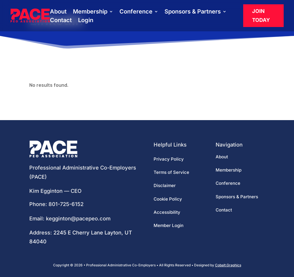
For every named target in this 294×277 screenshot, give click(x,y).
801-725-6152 (66, 204)
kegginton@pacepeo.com (78, 218)
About (58, 12)
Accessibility (167, 212)
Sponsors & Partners (193, 12)
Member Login (168, 225)
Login (85, 21)
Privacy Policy (169, 159)
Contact (61, 21)
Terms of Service (171, 172)
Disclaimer (165, 185)
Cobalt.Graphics (228, 265)
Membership (90, 12)
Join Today (261, 15)
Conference (135, 12)
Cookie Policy (168, 199)
